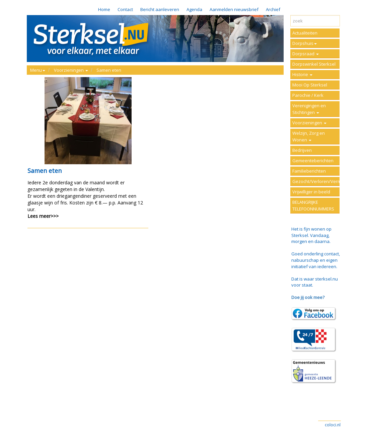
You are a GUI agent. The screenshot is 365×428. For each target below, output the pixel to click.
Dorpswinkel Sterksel (314, 64)
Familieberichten (309, 171)
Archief (273, 9)
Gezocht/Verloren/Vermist (316, 181)
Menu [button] (37, 70)
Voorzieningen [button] (71, 70)
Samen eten (108, 70)
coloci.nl (333, 425)
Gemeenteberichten (313, 161)
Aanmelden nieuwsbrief (234, 9)
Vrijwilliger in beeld (311, 192)
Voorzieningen (309, 123)
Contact (125, 9)
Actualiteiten (304, 33)
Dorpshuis (304, 43)
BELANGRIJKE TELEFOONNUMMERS (313, 205)
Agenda (194, 9)
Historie (302, 74)
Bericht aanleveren (159, 9)
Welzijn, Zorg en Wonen (308, 136)
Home (104, 9)
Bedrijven (302, 150)
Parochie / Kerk (307, 95)
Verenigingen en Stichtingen (309, 109)
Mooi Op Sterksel (309, 85)
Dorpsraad (305, 54)
